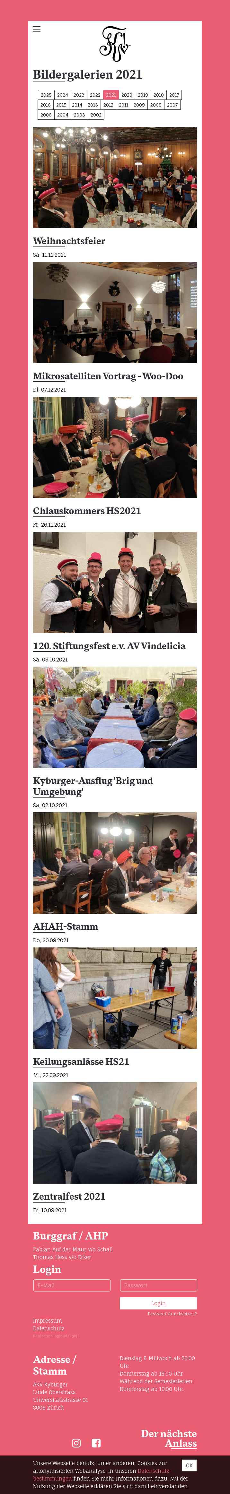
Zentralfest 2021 (69, 1197)
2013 (93, 105)
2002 (96, 114)
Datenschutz (49, 1328)
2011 (123, 105)
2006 (46, 114)
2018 (159, 95)
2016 (45, 105)
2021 (111, 95)
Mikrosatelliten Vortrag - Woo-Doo (108, 377)
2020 (126, 95)
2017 (174, 95)
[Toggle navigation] (36, 29)
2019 (143, 95)
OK (189, 1465)
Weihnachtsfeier (69, 241)
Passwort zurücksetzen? (172, 1313)
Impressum (47, 1320)
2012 (108, 105)
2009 (139, 105)
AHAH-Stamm (65, 927)
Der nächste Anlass (169, 1439)
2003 (79, 114)
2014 (77, 105)
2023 (79, 95)
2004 (62, 114)
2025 (46, 95)
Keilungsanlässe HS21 (81, 1062)
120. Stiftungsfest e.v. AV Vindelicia (109, 646)
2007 (172, 105)
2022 (95, 95)
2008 (156, 105)
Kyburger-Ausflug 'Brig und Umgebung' (93, 786)
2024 (62, 95)
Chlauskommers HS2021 (87, 511)
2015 (61, 105)
